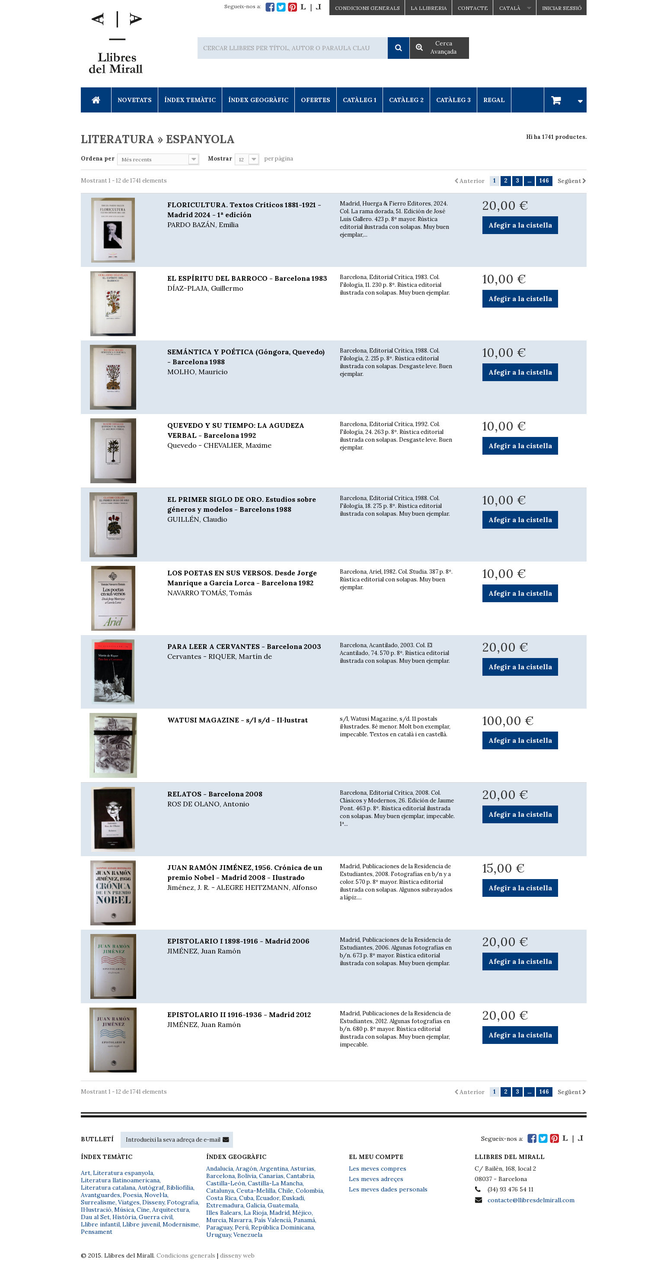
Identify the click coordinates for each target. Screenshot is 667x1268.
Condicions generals (185, 1255)
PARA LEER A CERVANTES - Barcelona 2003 (247, 651)
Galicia (255, 1205)
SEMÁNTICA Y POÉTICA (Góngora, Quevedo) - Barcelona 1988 (247, 362)
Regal (494, 100)
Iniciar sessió (562, 8)
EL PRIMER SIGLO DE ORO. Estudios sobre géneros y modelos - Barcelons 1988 (247, 509)
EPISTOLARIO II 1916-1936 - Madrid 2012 (247, 1020)
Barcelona (220, 1176)
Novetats (135, 100)
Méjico (302, 1213)
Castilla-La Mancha (275, 1183)
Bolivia (246, 1176)
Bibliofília (179, 1187)
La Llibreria (429, 8)
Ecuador (267, 1198)
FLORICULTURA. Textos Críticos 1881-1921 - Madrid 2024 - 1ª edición (247, 215)
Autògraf (151, 1187)
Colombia (309, 1190)
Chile (285, 1190)
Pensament (96, 1232)
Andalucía (219, 1168)
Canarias (271, 1176)
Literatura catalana (108, 1187)
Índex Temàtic (190, 100)
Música (124, 1209)
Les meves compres (377, 1168)
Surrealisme (98, 1202)
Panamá (304, 1220)
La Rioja (255, 1213)
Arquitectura (170, 1209)
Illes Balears (223, 1213)
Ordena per (98, 158)
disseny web (237, 1255)
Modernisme (181, 1224)
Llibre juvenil (141, 1224)
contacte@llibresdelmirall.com (531, 1200)
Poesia (132, 1195)
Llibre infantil (100, 1224)
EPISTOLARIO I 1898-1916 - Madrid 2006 (247, 946)
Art (85, 1173)
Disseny (153, 1202)
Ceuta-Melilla (255, 1190)
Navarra (240, 1220)
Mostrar (220, 158)
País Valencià (272, 1220)
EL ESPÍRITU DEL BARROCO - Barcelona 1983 (247, 283)
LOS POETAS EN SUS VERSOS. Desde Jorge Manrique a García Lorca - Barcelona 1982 (247, 583)
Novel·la (155, 1195)
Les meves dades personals (388, 1189)
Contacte (473, 8)
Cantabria (300, 1176)
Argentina (273, 1168)
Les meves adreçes (376, 1179)
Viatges (129, 1202)
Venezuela (247, 1235)
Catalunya (220, 1190)
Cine (143, 1209)
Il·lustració (96, 1209)
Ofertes (315, 100)
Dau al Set (95, 1217)
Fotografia (182, 1202)
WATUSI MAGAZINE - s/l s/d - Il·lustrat (237, 720)
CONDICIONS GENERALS (367, 8)
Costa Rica (221, 1198)
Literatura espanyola (123, 1173)
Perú (242, 1227)
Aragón (246, 1168)
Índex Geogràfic (258, 100)
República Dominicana (282, 1227)
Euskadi (293, 1198)
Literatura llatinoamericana (120, 1180)
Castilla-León (225, 1183)
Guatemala (283, 1205)
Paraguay (219, 1227)
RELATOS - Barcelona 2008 (247, 799)
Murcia (216, 1220)
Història (124, 1217)
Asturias (302, 1168)
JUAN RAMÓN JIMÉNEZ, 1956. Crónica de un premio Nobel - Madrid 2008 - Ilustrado (247, 877)
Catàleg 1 (360, 100)
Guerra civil (155, 1217)
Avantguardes (100, 1195)
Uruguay (218, 1235)
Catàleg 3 (453, 100)
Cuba (246, 1198)
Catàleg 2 (406, 100)
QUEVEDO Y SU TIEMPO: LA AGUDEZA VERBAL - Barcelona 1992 (247, 435)
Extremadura (224, 1205)
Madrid (279, 1213)
